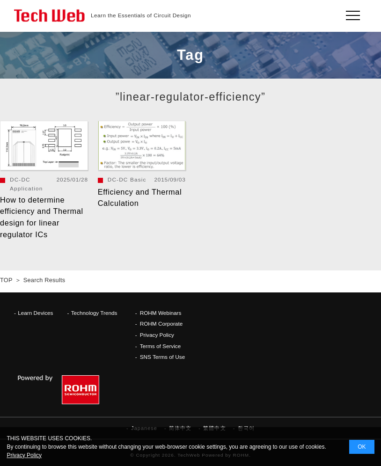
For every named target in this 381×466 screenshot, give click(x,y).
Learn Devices (35, 313)
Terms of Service (160, 346)
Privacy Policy (157, 335)
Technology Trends (94, 313)
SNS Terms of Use (162, 357)
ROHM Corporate (161, 323)
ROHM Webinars (161, 313)
